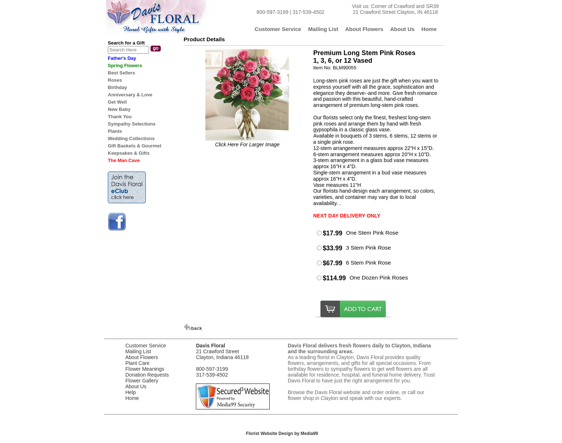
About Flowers (141, 357)
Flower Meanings (144, 369)
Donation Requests (147, 375)
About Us (136, 386)
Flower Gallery (141, 381)
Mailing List (138, 351)
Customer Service (145, 345)
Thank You (120, 116)
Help (130, 392)
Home (132, 398)
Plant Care (137, 363)
